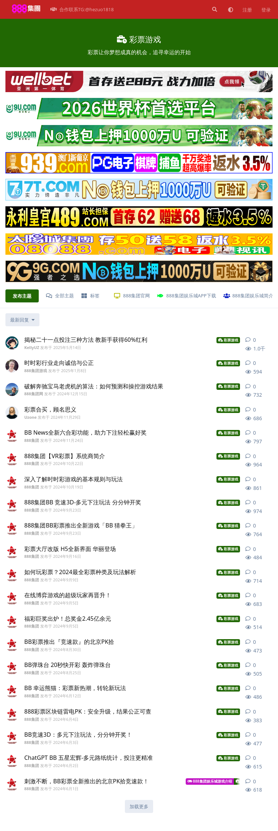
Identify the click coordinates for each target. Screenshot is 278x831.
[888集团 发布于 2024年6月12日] (11, 691)
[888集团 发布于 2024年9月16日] (11, 552)
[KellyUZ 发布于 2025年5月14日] (11, 342)
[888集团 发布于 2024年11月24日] (11, 435)
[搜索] (214, 9)
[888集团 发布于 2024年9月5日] (11, 598)
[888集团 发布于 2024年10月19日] (11, 482)
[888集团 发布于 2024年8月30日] (11, 644)
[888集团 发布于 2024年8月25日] (11, 668)
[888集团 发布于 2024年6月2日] (11, 760)
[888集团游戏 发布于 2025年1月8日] (11, 366)
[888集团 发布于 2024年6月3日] (11, 737)
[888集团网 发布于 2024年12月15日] (11, 389)
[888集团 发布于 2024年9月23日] (11, 505)
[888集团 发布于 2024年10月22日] (11, 459)
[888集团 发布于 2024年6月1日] (11, 784)
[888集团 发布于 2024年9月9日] (11, 575)
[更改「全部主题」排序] (22, 319)
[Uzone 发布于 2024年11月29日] (11, 412)
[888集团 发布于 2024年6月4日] (11, 714)
